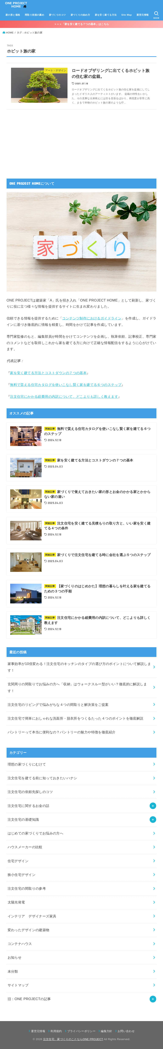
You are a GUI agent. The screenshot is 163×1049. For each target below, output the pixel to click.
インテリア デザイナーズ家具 (32, 916)
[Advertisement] (38, 141)
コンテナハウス (20, 944)
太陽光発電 (16, 902)
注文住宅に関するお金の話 (28, 806)
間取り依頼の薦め (34, 15)
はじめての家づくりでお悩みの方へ (35, 833)
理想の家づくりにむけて (27, 764)
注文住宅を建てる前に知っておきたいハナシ (42, 778)
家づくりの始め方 (80, 15)
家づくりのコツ (57, 15)
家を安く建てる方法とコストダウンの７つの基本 (48, 373)
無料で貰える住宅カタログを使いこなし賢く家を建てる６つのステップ (65, 385)
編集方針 (106, 1031)
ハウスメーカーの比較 (25, 847)
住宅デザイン (18, 861)
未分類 (13, 971)
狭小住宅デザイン (21, 875)
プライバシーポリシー (81, 1031)
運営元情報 (142, 15)
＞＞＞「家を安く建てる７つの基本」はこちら (81, 24)
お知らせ (15, 957)
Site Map (126, 15)
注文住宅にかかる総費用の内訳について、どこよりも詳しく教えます (64, 396)
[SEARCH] (156, 15)
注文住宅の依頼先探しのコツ (30, 792)
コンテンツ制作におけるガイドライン (91, 318)
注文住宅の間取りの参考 (27, 888)
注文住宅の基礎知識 (23, 819)
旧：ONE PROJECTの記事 (29, 999)
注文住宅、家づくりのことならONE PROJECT (73, 1039)
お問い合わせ (126, 1031)
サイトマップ (18, 985)
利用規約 (56, 1031)
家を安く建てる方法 (106, 15)
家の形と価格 (13, 15)
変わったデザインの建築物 (28, 930)
